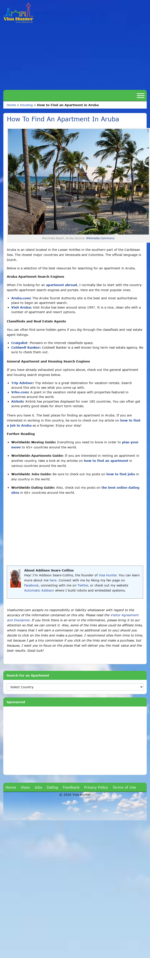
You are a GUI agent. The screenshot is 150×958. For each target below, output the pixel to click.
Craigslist (19, 343)
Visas (25, 787)
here (53, 580)
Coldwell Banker (25, 347)
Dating (52, 787)
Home (11, 105)
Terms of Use (124, 787)
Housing (26, 105)
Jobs (38, 787)
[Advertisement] (75, 56)
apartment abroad (61, 285)
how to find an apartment (106, 460)
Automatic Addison (39, 590)
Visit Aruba (20, 307)
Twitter (83, 585)
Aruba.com (20, 298)
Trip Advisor (22, 383)
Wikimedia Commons (100, 238)
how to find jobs (120, 474)
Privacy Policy (96, 787)
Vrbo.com (19, 392)
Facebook (31, 585)
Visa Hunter (108, 575)
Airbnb (17, 401)
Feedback (71, 787)
